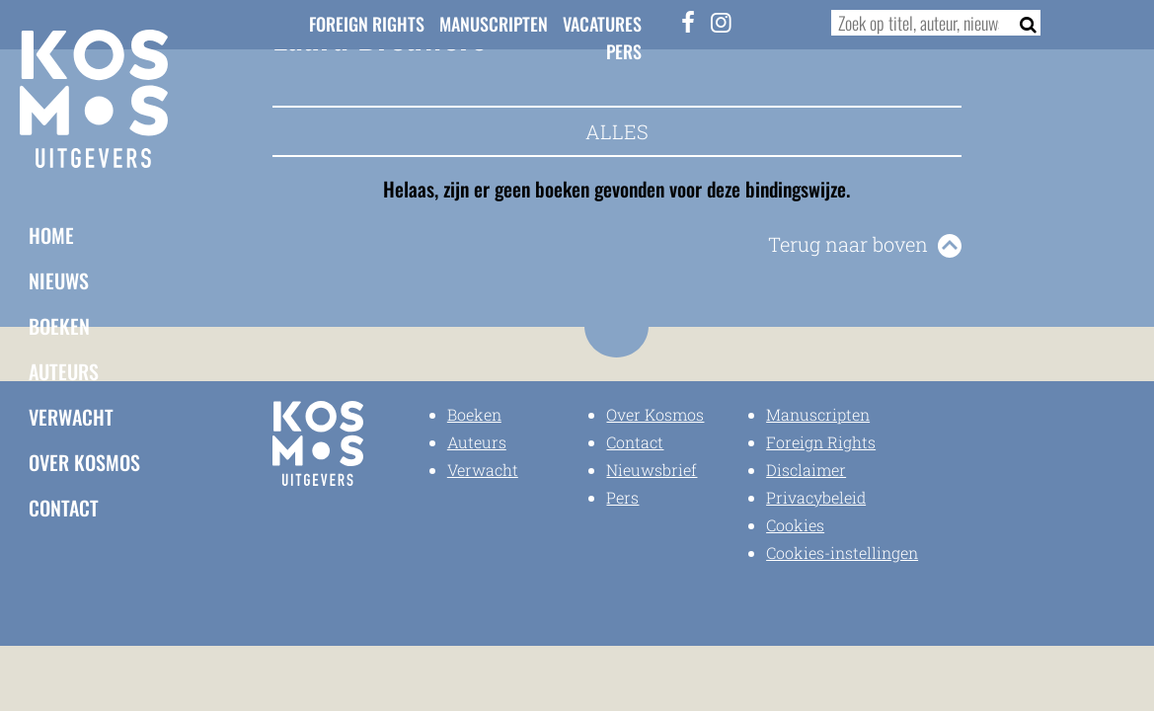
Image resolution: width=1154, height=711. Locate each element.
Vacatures (602, 24)
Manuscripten (493, 24)
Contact (64, 507)
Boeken (59, 326)
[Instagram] (721, 22)
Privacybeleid (816, 497)
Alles (617, 131)
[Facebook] (688, 22)
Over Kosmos (84, 462)
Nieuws (59, 280)
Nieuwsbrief (651, 469)
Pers (624, 51)
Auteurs (64, 371)
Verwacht (71, 417)
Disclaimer (806, 469)
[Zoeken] (1021, 23)
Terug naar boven (848, 244)
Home (51, 235)
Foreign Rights (366, 24)
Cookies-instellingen (842, 552)
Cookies (795, 524)
